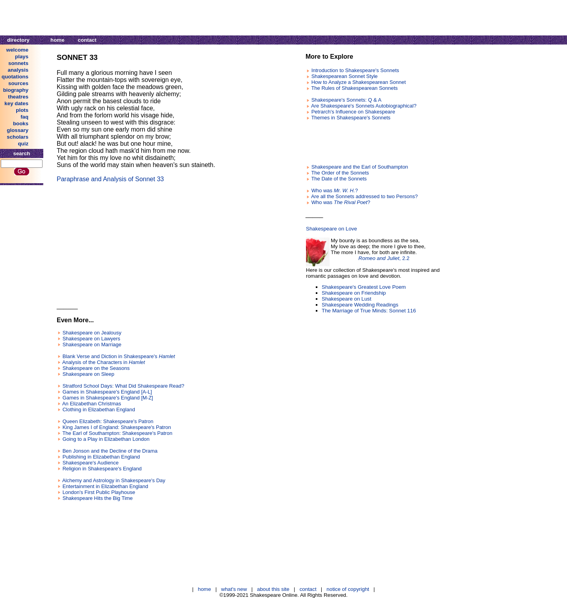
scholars (17, 137)
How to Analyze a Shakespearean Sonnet (358, 82)
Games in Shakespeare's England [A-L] (107, 392)
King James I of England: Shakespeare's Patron (117, 427)
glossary (17, 130)
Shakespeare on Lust (346, 299)
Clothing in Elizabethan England (99, 409)
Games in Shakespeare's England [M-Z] (108, 398)
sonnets (18, 63)
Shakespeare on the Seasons (96, 368)
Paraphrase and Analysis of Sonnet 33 (110, 179)
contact (87, 40)
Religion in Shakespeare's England (102, 469)
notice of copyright (347, 589)
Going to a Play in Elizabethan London (106, 439)
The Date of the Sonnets (339, 179)
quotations (15, 77)
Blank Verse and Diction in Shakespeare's (119, 356)
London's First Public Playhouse (99, 492)
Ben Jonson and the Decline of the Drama (110, 451)
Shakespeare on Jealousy (92, 333)
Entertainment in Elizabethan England (105, 486)
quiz (23, 144)
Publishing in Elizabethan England (101, 457)
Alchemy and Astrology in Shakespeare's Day (113, 480)
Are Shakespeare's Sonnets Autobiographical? (364, 106)
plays (21, 56)
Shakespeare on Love (331, 229)
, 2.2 (384, 258)
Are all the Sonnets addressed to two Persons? (364, 196)
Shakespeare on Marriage (92, 344)
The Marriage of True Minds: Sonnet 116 (369, 311)
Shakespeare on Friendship (354, 293)
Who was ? (334, 190)
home (57, 40)
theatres (18, 97)
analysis (18, 70)
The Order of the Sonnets (340, 173)
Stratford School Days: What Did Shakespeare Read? (123, 386)
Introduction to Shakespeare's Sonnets (355, 70)
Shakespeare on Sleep (89, 374)
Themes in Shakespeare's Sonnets (350, 118)
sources (18, 83)
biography (15, 90)
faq (24, 117)
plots (22, 110)
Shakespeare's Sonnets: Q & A (346, 100)
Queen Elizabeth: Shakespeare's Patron (108, 421)
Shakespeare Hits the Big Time (98, 498)
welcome (17, 50)
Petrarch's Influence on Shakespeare (353, 112)
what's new (234, 589)
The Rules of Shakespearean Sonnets (354, 88)
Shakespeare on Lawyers (91, 339)
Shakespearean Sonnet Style (344, 76)
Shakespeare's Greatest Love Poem (364, 287)
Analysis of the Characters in (103, 362)
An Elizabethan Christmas (91, 404)
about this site (273, 589)
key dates (16, 103)
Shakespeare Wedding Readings (360, 305)
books (20, 123)
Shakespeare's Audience (91, 463)
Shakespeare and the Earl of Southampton (359, 167)
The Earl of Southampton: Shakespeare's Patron (117, 433)
